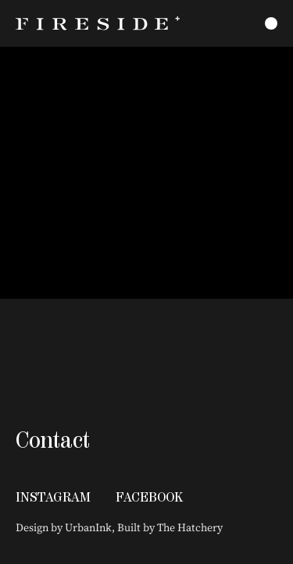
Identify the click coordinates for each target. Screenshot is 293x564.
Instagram (53, 496)
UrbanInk (88, 527)
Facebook (149, 496)
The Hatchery (190, 527)
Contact (53, 439)
